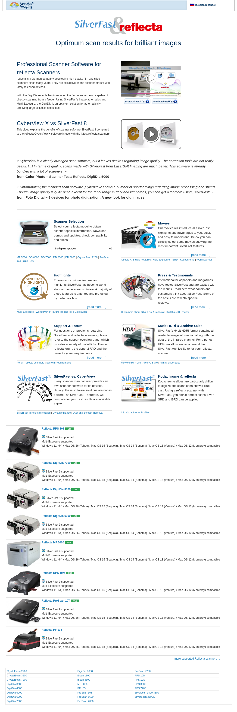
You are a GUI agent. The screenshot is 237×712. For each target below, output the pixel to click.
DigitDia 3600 (14, 684)
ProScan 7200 (142, 671)
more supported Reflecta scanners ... (197, 658)
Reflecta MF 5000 (53, 542)
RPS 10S (139, 679)
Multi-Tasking (60, 311)
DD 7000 (46, 257)
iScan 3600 (84, 679)
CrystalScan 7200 (88, 257)
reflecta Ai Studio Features (136, 259)
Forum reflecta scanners (30, 362)
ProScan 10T (85, 692)
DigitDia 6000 (14, 696)
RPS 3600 (140, 684)
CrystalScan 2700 (17, 671)
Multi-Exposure (161, 259)
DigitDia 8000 (85, 671)
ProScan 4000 (86, 701)
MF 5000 (22, 257)
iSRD (175, 259)
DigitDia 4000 (14, 688)
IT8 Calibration (78, 311)
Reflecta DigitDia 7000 (56, 462)
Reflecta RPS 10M (53, 573)
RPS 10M (28, 261)
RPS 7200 (140, 688)
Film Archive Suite (170, 362)
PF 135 (82, 688)
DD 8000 (58, 257)
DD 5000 (70, 257)
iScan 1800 (84, 675)
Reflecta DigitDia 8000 (56, 489)
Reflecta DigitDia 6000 (56, 516)
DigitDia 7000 (14, 701)
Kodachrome (187, 259)
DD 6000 (34, 257)
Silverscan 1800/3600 (146, 692)
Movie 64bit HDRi (131, 362)
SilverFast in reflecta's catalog (34, 412)
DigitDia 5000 (14, 692)
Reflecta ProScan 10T (56, 600)
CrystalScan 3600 (17, 675)
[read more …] (200, 255)
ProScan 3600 (86, 696)
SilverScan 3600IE (145, 696)
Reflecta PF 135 (52, 629)
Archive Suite (150, 362)
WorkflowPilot (204, 259)
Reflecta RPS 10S (53, 428)
